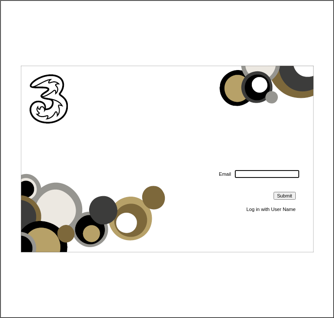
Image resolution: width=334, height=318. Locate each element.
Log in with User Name (271, 209)
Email (225, 174)
